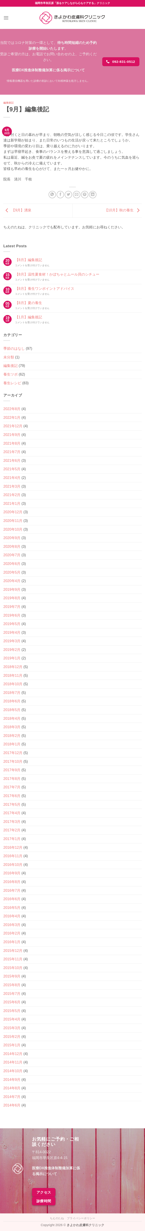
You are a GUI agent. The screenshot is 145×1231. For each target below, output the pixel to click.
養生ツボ (10, 374)
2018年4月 (12, 718)
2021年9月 (12, 435)
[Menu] (6, 17)
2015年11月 (12, 959)
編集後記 (8, 102)
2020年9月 (12, 538)
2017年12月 (12, 753)
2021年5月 (12, 469)
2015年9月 (12, 976)
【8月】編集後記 (28, 260)
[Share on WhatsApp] (52, 194)
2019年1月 (12, 658)
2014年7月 (12, 1097)
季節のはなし (14, 348)
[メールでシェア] (76, 194)
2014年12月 (12, 1054)
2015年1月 (12, 1045)
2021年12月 (12, 426)
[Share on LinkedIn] (92, 194)
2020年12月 (12, 512)
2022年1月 (12, 417)
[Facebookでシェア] (60, 194)
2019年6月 (12, 615)
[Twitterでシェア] (68, 194)
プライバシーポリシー (81, 1218)
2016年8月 (12, 882)
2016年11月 (12, 856)
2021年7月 (12, 452)
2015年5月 (12, 1011)
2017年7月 (12, 787)
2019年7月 (12, 607)
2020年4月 (12, 581)
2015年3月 (12, 1028)
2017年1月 (12, 839)
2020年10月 (12, 529)
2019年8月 (12, 598)
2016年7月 (12, 890)
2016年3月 (12, 925)
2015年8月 (12, 985)
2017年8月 (12, 779)
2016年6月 (12, 899)
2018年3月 (12, 727)
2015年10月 (12, 968)
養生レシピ (12, 383)
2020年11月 (12, 521)
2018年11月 (12, 675)
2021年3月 (12, 486)
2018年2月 (12, 736)
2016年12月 (12, 847)
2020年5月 (12, 572)
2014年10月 (12, 1071)
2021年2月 (12, 495)
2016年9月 (12, 873)
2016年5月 (12, 908)
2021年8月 (12, 443)
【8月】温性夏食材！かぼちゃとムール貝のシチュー (57, 274)
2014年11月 (12, 1062)
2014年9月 (12, 1080)
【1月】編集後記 (28, 317)
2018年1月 (12, 744)
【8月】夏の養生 (28, 303)
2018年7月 (12, 693)
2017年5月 (12, 804)
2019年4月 (12, 632)
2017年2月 (12, 830)
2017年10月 (12, 761)
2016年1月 (12, 942)
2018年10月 (12, 684)
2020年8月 (12, 546)
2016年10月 (12, 865)
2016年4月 (12, 916)
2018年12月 (12, 667)
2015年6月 (12, 1002)
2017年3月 (12, 822)
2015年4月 (12, 1019)
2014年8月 (12, 1088)
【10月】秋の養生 (123, 210)
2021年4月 (12, 478)
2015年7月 (12, 994)
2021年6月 (12, 460)
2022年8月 (12, 409)
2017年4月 (12, 813)
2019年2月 (12, 650)
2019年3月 (12, 641)
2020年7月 (12, 555)
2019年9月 (12, 589)
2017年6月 (12, 796)
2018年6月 (12, 701)
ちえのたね (57, 1218)
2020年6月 (12, 564)
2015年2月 (12, 1037)
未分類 (8, 357)
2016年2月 (12, 933)
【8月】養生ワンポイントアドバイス (44, 288)
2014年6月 (12, 1105)
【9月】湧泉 (17, 210)
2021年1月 (12, 503)
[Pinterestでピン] (84, 194)
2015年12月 (12, 951)
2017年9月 (12, 770)
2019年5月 (12, 624)
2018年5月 (12, 710)
